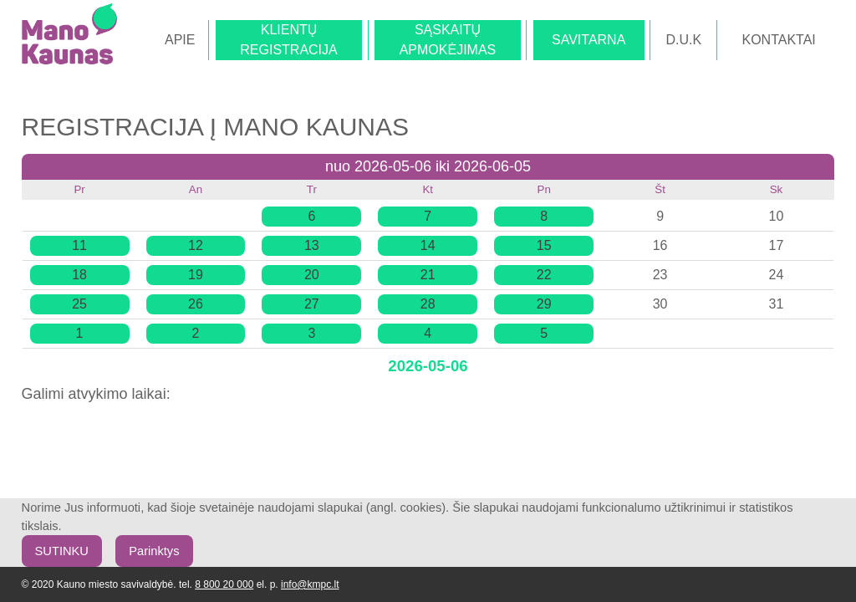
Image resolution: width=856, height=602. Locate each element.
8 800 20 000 (224, 584)
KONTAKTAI (778, 40)
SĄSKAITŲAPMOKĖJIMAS (448, 40)
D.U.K (684, 40)
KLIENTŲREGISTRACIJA (288, 40)
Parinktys (154, 551)
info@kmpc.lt (310, 584)
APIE (180, 40)
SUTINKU (62, 551)
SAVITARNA (588, 40)
